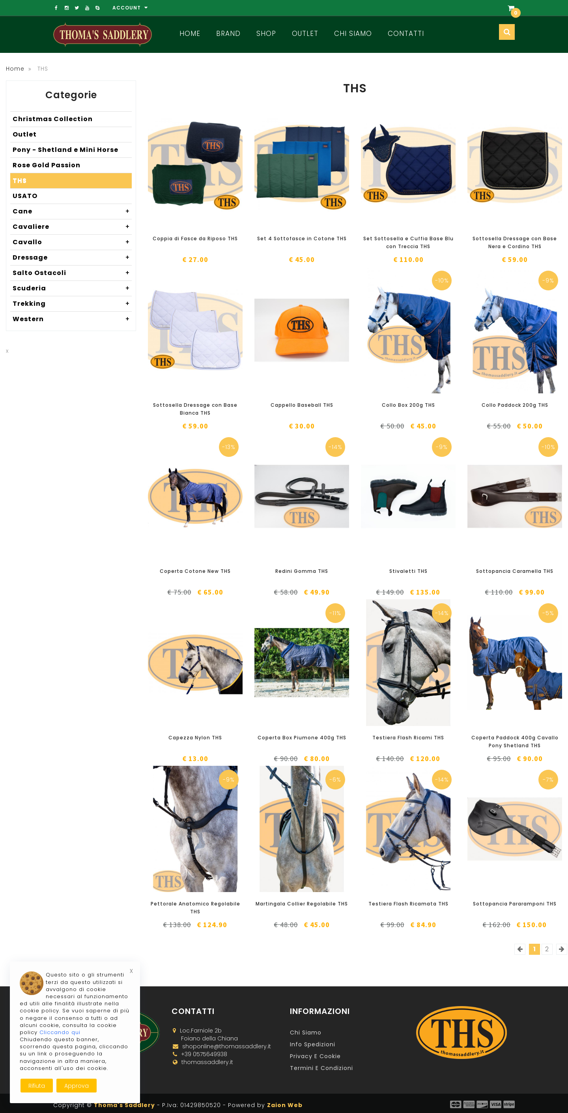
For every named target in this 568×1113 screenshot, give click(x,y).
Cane (72, 211)
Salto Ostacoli (72, 273)
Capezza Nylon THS (195, 737)
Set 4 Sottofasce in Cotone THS (302, 238)
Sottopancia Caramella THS (514, 571)
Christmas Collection (53, 118)
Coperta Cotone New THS (195, 571)
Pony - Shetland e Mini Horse (65, 149)
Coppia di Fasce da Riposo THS (195, 238)
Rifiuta (36, 1086)
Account (130, 7)
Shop (266, 33)
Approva (76, 1086)
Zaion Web (285, 1105)
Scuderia (72, 288)
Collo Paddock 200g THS (515, 405)
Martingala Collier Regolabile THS (302, 903)
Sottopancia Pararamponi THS (515, 903)
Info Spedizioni (312, 1044)
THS (20, 180)
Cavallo (72, 242)
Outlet (305, 33)
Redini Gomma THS (301, 571)
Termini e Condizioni (321, 1068)
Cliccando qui (59, 1032)
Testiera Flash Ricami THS (408, 737)
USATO (25, 195)
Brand (228, 33)
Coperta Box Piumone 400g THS (302, 737)
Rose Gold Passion (46, 165)
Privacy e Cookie (315, 1056)
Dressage (72, 257)
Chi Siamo (353, 33)
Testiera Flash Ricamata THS (408, 903)
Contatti (406, 33)
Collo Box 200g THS (408, 405)
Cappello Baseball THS (302, 405)
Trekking (72, 303)
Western (72, 319)
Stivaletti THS (408, 571)
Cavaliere (72, 226)
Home (189, 33)
